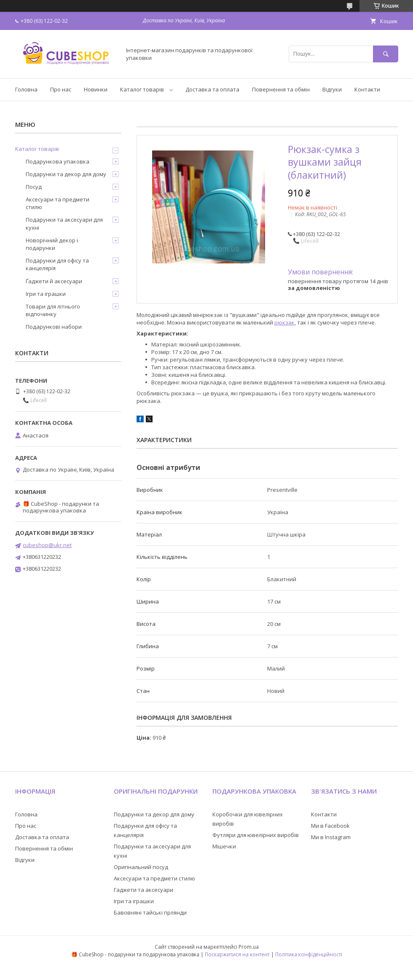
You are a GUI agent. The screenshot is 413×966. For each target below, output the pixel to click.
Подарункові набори (54, 326)
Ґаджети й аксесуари (54, 281)
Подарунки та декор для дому (66, 174)
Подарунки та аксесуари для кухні (64, 223)
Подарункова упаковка (57, 161)
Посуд (34, 187)
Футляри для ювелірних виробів (255, 835)
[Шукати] (385, 54)
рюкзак (284, 322)
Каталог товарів (142, 89)
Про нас (60, 89)
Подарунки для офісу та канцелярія (57, 264)
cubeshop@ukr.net (47, 545)
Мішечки (224, 846)
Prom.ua (249, 946)
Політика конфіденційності (308, 954)
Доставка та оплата (212, 89)
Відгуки (332, 89)
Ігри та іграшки (46, 294)
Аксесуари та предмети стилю (57, 203)
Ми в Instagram (331, 837)
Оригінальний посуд (141, 867)
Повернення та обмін (281, 89)
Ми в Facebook (330, 825)
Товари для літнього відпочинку (53, 310)
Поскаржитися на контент (237, 954)
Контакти (367, 89)
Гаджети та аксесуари (143, 890)
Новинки (95, 89)
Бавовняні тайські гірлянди (150, 912)
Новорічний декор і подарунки (52, 244)
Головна (26, 89)
